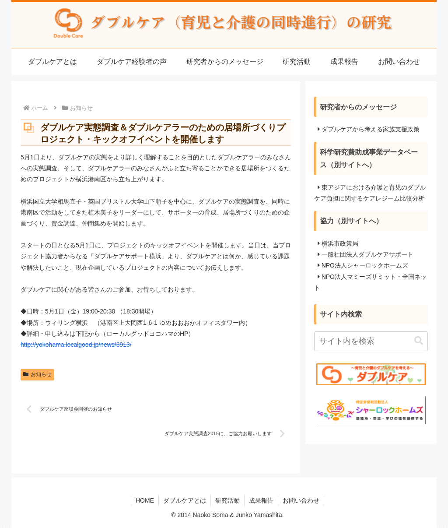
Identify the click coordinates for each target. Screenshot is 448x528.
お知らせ (37, 374)
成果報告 (261, 500)
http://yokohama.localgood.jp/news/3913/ (76, 344)
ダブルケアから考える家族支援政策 (371, 129)
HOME (145, 500)
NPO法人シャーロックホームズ (365, 265)
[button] (419, 341)
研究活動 (227, 500)
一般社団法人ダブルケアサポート (367, 254)
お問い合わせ (301, 500)
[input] (371, 341)
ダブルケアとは (184, 500)
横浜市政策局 (340, 243)
